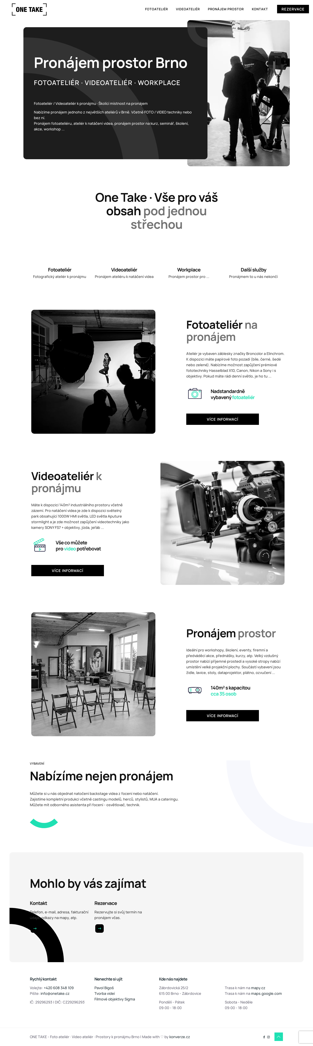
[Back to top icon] (278, 1036)
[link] (35, 928)
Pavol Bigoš (104, 987)
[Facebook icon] (264, 1037)
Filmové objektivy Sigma (114, 999)
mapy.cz (258, 987)
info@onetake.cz (55, 993)
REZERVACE (293, 9)
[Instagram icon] (268, 1037)
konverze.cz (179, 1036)
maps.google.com (266, 993)
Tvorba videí (104, 993)
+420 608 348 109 (59, 987)
